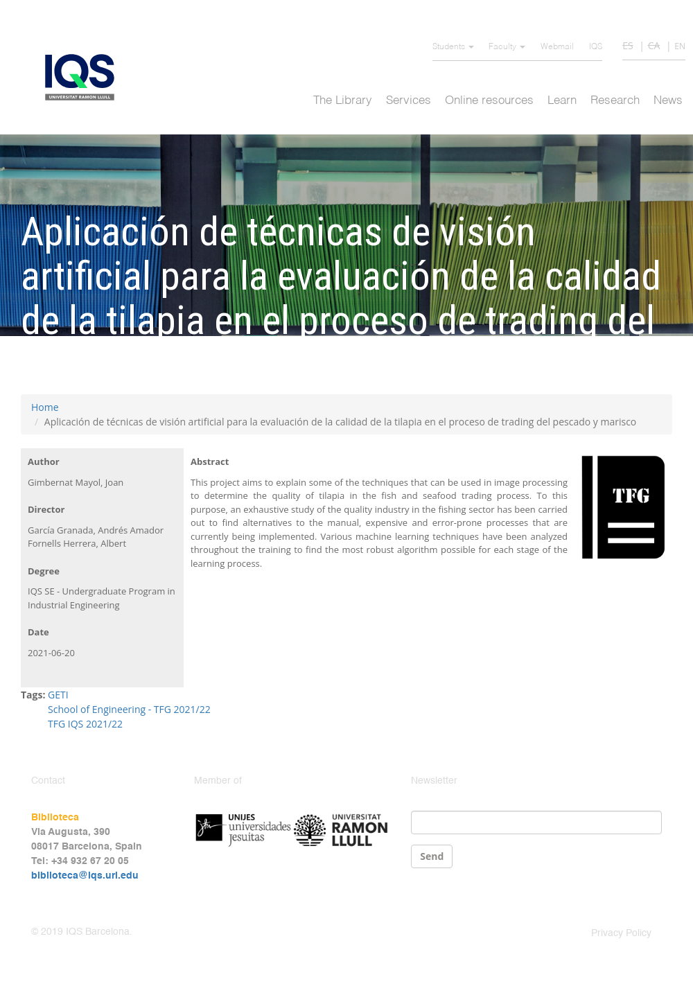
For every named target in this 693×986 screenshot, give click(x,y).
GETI (58, 694)
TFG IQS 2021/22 (85, 723)
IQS (595, 47)
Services (408, 101)
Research (615, 101)
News (668, 101)
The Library (342, 101)
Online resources (489, 101)
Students (453, 47)
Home (45, 407)
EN (679, 46)
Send (432, 856)
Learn (562, 101)
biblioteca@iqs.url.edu (85, 876)
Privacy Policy (621, 933)
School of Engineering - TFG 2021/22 (129, 709)
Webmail (557, 47)
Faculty (507, 47)
